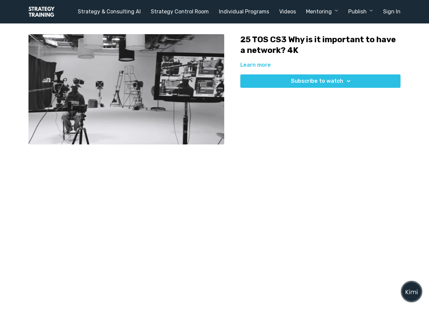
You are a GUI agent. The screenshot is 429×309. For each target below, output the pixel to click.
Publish (360, 11)
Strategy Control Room (180, 11)
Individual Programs (244, 11)
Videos (287, 11)
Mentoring (322, 11)
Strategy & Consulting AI (109, 11)
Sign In (392, 11)
